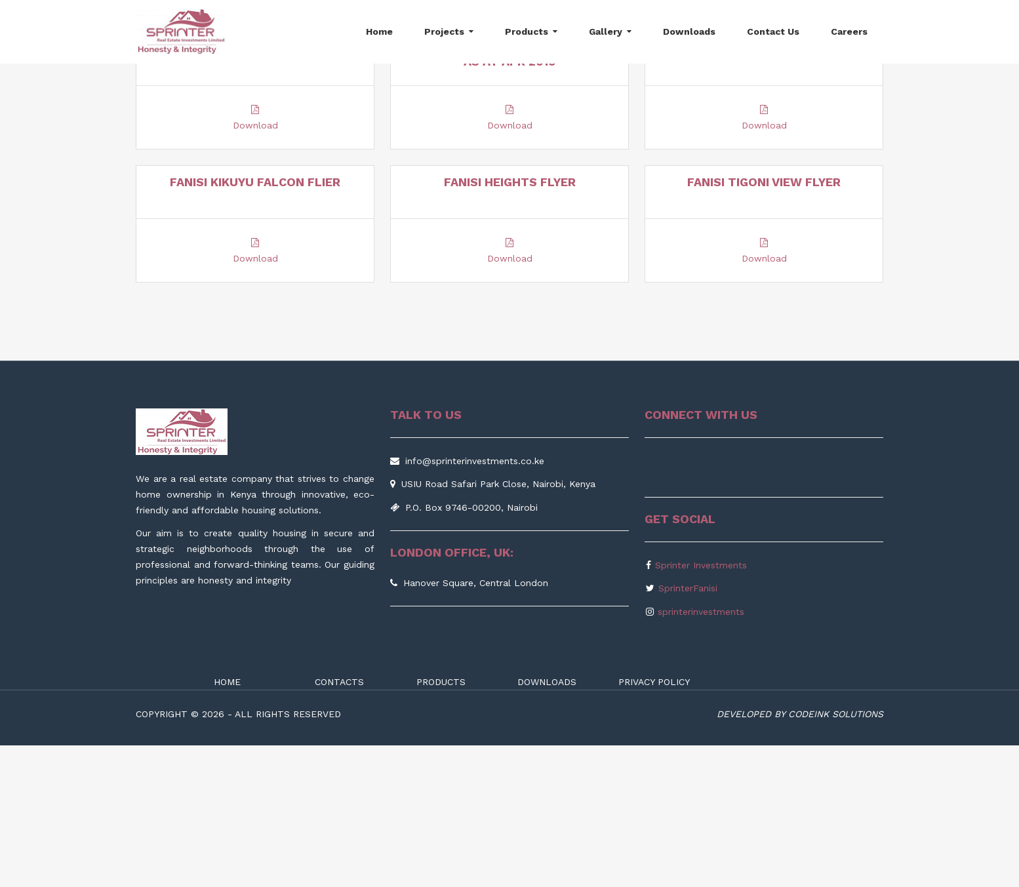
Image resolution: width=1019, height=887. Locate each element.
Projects (444, 31)
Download (255, 243)
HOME (227, 824)
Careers (849, 31)
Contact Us (773, 31)
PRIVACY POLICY (654, 824)
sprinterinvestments (701, 753)
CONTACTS (339, 824)
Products (526, 31)
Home (379, 31)
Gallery (605, 31)
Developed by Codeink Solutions (800, 856)
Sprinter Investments (701, 706)
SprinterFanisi (687, 730)
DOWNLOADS (546, 824)
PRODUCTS (441, 824)
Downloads (689, 31)
